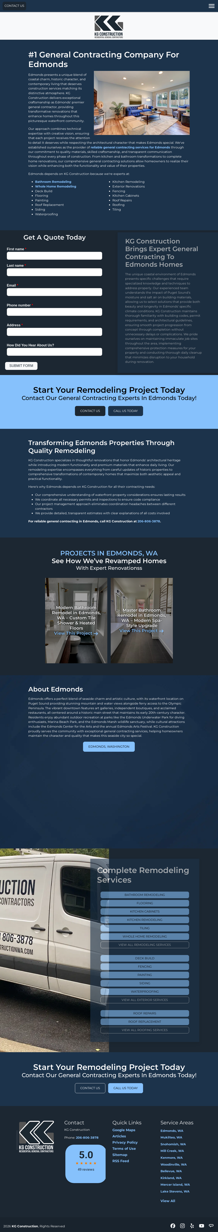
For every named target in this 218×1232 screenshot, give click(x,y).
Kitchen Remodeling (154, 920)
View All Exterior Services (154, 1000)
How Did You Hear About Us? (30, 345)
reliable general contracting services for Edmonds (130, 147)
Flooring (154, 903)
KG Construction (25, 1226)
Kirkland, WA (171, 1178)
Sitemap (119, 1155)
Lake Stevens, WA (175, 1191)
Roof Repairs (153, 1013)
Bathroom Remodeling (53, 182)
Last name (16, 265)
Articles (119, 1136)
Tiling (154, 928)
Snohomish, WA (173, 1144)
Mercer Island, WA (175, 1185)
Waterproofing (154, 991)
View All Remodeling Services (154, 945)
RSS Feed (120, 1161)
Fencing (154, 966)
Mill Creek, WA (172, 1151)
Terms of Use (124, 1149)
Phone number (20, 305)
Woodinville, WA (174, 1164)
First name (16, 249)
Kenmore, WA (172, 1158)
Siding (154, 983)
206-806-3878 (149, 521)
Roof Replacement (154, 1022)
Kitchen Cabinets (154, 911)
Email (12, 285)
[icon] (173, 1226)
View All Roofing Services (154, 1030)
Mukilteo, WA (171, 1137)
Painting (154, 975)
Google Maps (123, 1130)
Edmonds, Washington (108, 747)
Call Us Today (125, 411)
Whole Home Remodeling (55, 186)
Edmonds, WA (172, 1131)
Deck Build (154, 958)
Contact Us (14, 6)
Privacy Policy (125, 1142)
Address (15, 325)
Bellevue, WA (171, 1171)
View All (168, 1201)
